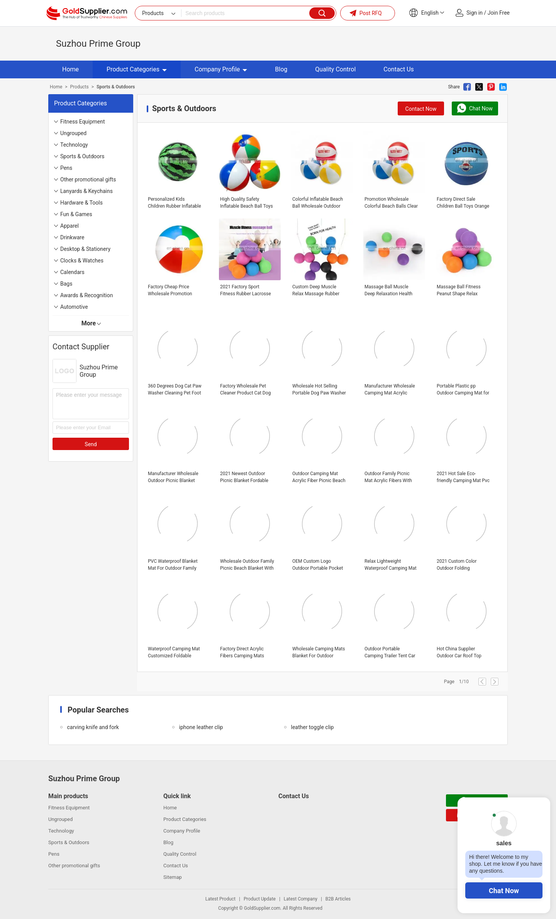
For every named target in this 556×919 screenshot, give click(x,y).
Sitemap (172, 877)
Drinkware (72, 237)
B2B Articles (338, 899)
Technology (74, 145)
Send (91, 444)
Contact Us (398, 69)
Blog (281, 69)
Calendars (72, 272)
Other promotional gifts (88, 179)
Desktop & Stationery (85, 249)
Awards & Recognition (86, 295)
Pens (66, 168)
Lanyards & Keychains (86, 191)
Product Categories (137, 69)
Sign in (474, 13)
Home (70, 69)
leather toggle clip (312, 727)
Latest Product (220, 899)
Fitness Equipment (82, 121)
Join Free (499, 13)
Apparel (69, 226)
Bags (66, 284)
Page (449, 681)
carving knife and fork (93, 727)
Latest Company (300, 899)
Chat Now (504, 891)
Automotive (74, 307)
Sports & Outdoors (82, 156)
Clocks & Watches (81, 260)
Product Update (260, 899)
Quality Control (335, 69)
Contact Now (421, 109)
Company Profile (221, 69)
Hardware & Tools (81, 203)
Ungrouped (73, 133)
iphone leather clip (201, 727)
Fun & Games (76, 214)
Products (79, 87)
